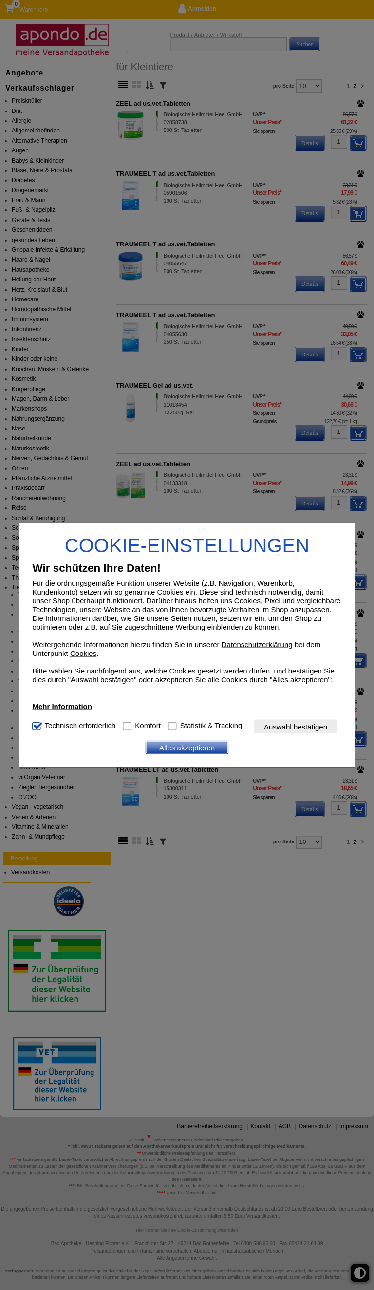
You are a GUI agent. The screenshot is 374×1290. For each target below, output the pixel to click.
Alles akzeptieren (187, 747)
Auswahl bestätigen (295, 726)
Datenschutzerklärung (257, 644)
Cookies (83, 653)
